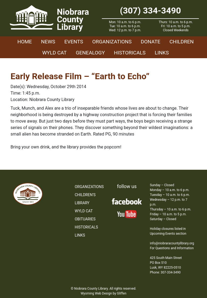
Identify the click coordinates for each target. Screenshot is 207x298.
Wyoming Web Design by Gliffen (103, 293)
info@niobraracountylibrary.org (172, 243)
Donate (150, 42)
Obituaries (85, 219)
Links (162, 53)
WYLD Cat (54, 53)
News (48, 42)
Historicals (130, 53)
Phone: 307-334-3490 (165, 272)
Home (24, 42)
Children (182, 42)
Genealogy (90, 53)
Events (73, 42)
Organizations (112, 42)
